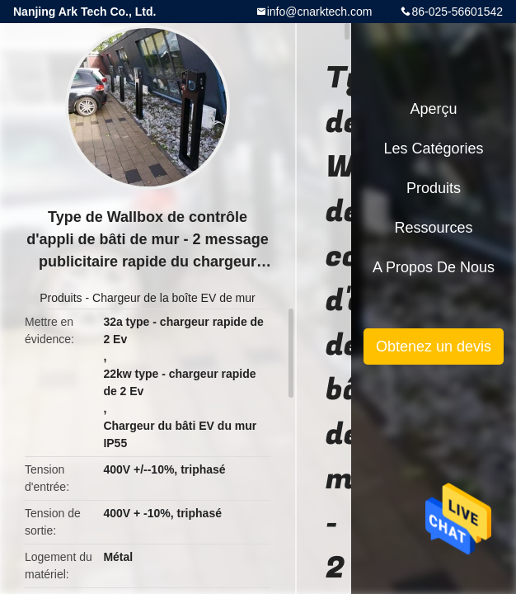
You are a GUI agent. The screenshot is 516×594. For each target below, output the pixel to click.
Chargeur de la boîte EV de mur (174, 297)
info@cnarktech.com (320, 11)
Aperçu (433, 109)
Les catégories (433, 148)
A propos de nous (434, 267)
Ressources (433, 227)
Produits (61, 297)
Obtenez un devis (433, 346)
